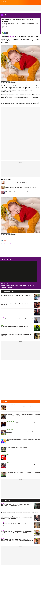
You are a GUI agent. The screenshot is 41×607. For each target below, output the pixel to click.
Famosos (5, 243)
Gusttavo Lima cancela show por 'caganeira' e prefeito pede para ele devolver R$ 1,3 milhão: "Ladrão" (17, 304)
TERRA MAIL (9, 3)
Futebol (7, 446)
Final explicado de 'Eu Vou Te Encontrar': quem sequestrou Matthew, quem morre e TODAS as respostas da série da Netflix (16, 505)
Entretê (10, 243)
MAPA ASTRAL (3, 3)
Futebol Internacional (10, 421)
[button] (1, 1)
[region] (20, 8)
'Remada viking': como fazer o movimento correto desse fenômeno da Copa (18, 286)
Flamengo (7, 454)
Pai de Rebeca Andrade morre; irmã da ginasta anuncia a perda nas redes (15, 310)
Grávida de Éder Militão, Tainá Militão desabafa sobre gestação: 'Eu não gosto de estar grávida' (17, 524)
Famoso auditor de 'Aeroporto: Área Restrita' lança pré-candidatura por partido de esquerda (17, 319)
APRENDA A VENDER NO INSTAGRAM (30, 3)
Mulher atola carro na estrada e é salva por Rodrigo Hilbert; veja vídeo (15, 295)
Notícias (7, 437)
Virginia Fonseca (11, 36)
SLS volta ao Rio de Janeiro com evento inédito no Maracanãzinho (14, 326)
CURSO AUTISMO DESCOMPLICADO (17, 3)
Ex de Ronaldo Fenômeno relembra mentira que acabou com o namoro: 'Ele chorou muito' (16, 335)
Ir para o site (5, 1)
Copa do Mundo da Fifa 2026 (5, 283)
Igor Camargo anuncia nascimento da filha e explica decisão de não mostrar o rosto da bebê (19, 512)
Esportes (2, 325)
